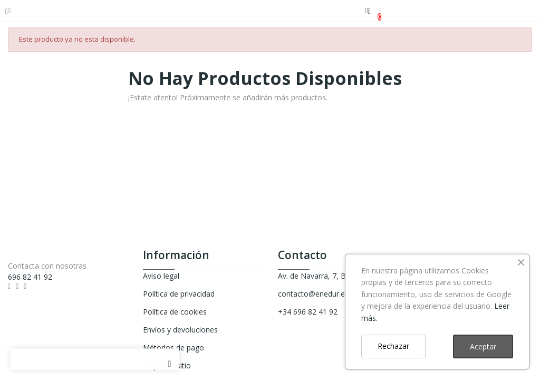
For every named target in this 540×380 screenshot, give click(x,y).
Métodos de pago (173, 348)
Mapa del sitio (167, 365)
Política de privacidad (179, 294)
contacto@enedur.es (313, 294)
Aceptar (483, 346)
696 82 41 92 (30, 277)
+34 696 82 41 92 (308, 312)
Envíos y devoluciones (180, 330)
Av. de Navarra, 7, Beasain (323, 276)
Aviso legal (161, 276)
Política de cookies (175, 312)
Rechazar (393, 346)
